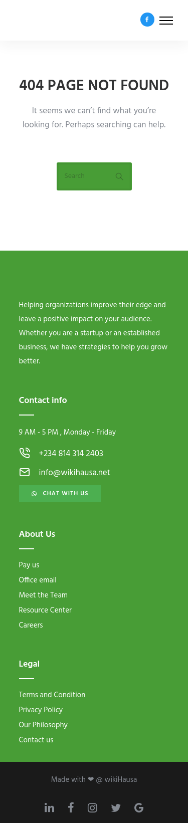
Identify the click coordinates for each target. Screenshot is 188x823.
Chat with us (60, 494)
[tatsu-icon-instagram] (95, 807)
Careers (31, 626)
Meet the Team (43, 595)
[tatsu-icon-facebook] (147, 20)
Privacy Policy (41, 710)
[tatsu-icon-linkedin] (52, 807)
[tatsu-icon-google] (139, 807)
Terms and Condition (52, 695)
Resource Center (45, 610)
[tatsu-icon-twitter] (119, 807)
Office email (38, 580)
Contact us (36, 740)
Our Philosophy (43, 725)
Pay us (29, 565)
